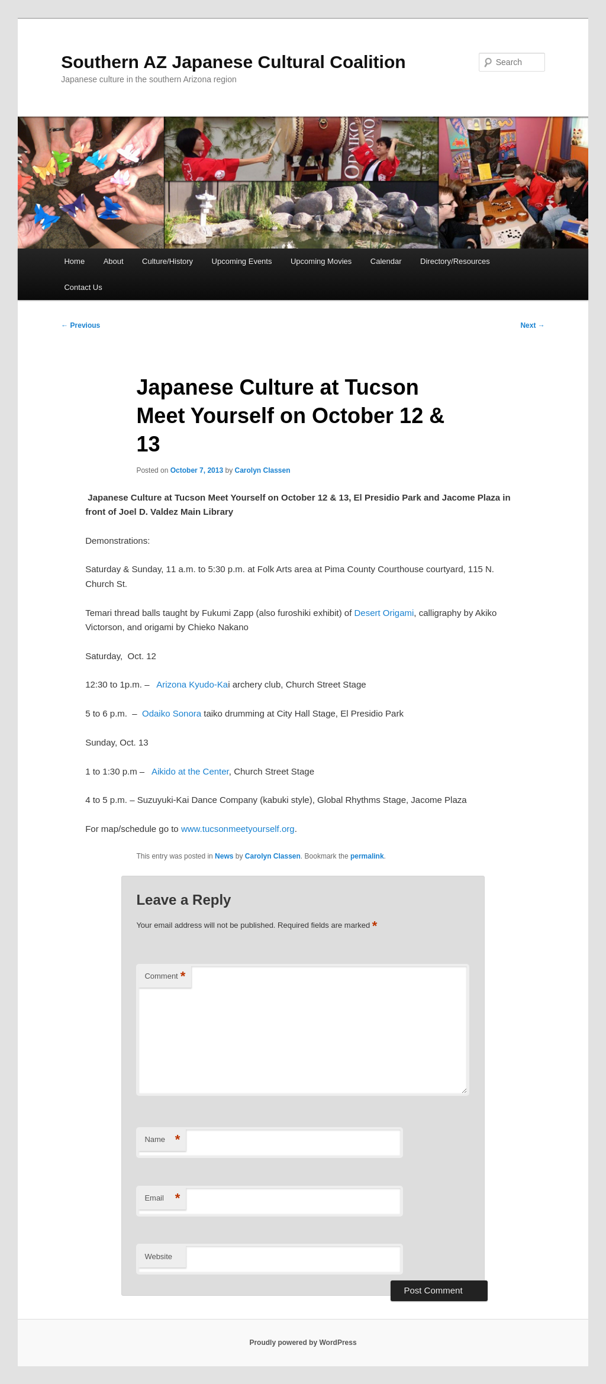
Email (162, 1198)
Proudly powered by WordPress (302, 1342)
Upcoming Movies (321, 261)
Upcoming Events (242, 261)
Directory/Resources (455, 261)
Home (74, 261)
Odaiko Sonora (173, 713)
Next (532, 325)
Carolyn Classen (263, 470)
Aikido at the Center (190, 771)
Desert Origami (384, 613)
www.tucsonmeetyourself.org (238, 829)
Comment (164, 976)
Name (162, 1140)
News (224, 856)
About (114, 261)
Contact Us (83, 287)
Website (158, 1256)
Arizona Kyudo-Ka (192, 684)
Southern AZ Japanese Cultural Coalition (233, 62)
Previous (80, 325)
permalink (367, 856)
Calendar (386, 261)
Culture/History (167, 261)
